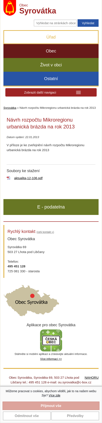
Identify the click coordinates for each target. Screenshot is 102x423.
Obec (51, 51)
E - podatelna (51, 207)
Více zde (54, 395)
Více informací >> (51, 358)
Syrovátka (9, 107)
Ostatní (51, 78)
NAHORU (92, 377)
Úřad (51, 37)
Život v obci (51, 65)
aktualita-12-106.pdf (28, 178)
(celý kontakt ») (45, 232)
